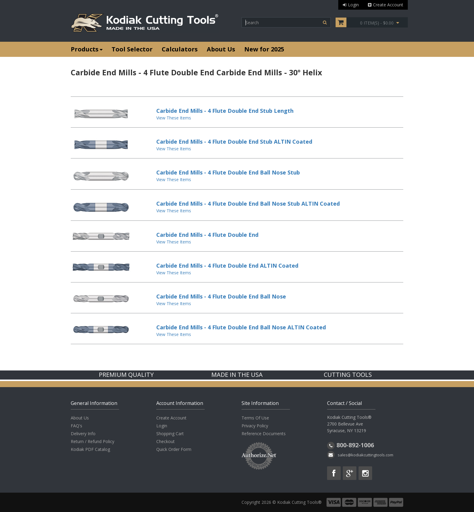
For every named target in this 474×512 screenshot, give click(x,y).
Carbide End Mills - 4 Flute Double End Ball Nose (221, 296)
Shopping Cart (170, 433)
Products (86, 49)
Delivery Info (83, 433)
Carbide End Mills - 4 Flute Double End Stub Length (225, 110)
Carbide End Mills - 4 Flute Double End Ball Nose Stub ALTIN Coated (248, 203)
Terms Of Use (255, 418)
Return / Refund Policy (92, 441)
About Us (221, 49)
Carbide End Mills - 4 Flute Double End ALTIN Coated (227, 265)
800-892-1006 (355, 445)
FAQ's (76, 426)
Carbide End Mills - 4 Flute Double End (207, 234)
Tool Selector (132, 49)
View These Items (173, 118)
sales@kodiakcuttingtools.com (365, 455)
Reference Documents (264, 433)
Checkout (165, 441)
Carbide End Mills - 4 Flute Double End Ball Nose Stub (228, 172)
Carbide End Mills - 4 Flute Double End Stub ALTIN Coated (234, 141)
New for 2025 (264, 49)
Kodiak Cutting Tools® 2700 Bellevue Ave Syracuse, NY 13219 (349, 423)
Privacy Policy (255, 426)
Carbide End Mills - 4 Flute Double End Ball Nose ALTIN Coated (241, 327)
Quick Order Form (173, 449)
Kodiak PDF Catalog (90, 449)
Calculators (180, 49)
